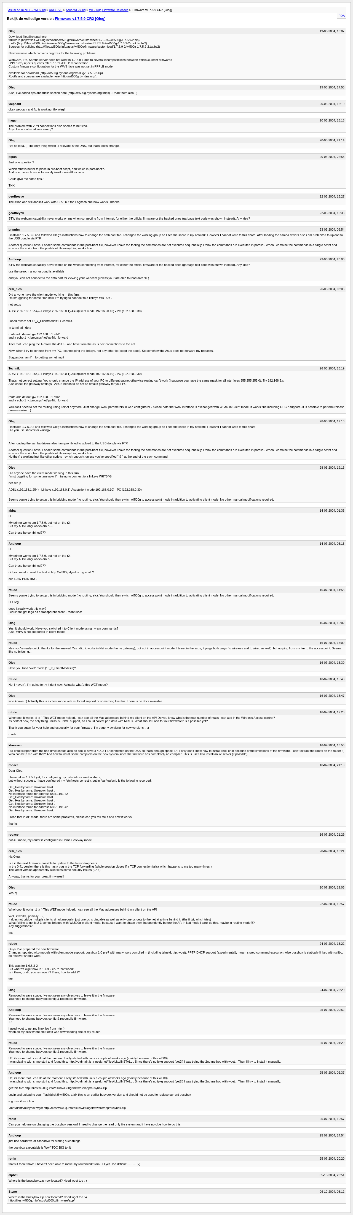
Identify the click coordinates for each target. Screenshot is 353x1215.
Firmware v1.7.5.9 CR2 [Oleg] (80, 19)
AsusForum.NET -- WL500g (27, 10)
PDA (341, 15)
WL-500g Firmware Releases (108, 10)
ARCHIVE (55, 10)
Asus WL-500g (75, 10)
